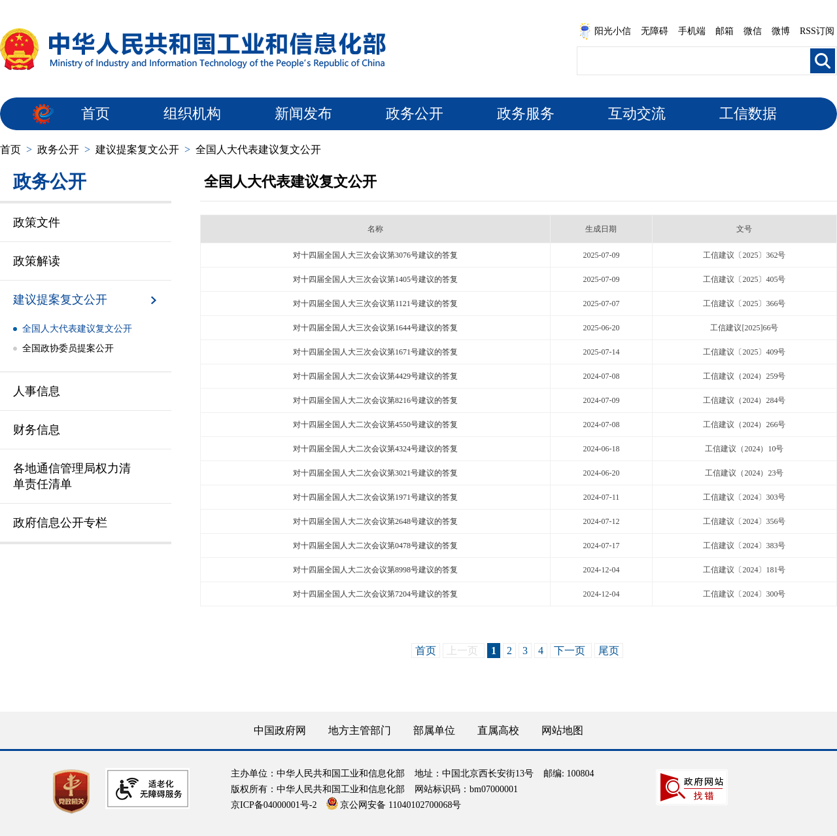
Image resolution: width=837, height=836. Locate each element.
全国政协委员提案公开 (68, 348)
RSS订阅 (817, 31)
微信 (752, 31)
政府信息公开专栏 (60, 522)
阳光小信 (605, 31)
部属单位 (434, 730)
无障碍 (654, 31)
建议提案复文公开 (137, 149)
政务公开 (414, 113)
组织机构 (192, 113)
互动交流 (637, 113)
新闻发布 (303, 113)
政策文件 (36, 222)
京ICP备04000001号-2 (273, 805)
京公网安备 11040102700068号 (393, 805)
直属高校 (498, 730)
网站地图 (562, 730)
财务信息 (36, 429)
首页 (95, 113)
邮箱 (724, 31)
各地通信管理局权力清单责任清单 (72, 476)
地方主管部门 (359, 730)
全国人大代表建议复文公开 (258, 149)
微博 (781, 31)
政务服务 (526, 113)
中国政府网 (280, 730)
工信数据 (748, 113)
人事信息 (36, 391)
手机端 (692, 31)
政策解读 (36, 261)
